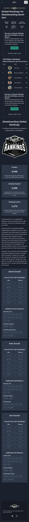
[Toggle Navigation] (2, 2)
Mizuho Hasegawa (18, 72)
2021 (5, 317)
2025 (9, 314)
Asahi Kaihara (17, 82)
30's (20, 332)
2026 (5, 314)
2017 (21, 317)
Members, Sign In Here (14, 53)
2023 (17, 314)
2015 (9, 320)
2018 (17, 317)
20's (16, 332)
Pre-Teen (8, 287)
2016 (5, 320)
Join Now (14, 48)
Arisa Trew (16, 68)
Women (6, 326)
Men (11, 326)
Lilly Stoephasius (18, 87)
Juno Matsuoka (17, 77)
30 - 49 (8, 298)
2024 (13, 314)
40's (5, 335)
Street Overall (14, 272)
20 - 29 (8, 295)
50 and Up (8, 302)
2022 (21, 314)
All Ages (8, 283)
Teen (8, 291)
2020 (9, 317)
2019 (13, 317)
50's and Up (11, 335)
